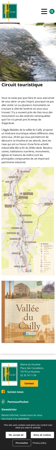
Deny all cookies (42, 435)
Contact (29, 383)
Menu (44, 11)
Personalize (22, 443)
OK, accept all (16, 435)
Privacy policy (39, 443)
